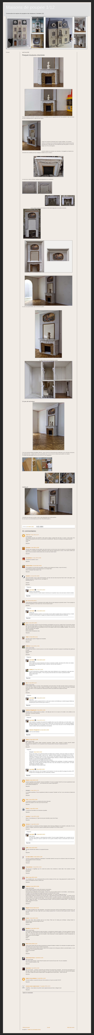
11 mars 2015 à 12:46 (33, 799)
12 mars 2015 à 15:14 (37, 867)
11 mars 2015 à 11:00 (33, 780)
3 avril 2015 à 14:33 (39, 957)
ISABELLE (28, 646)
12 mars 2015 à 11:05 (38, 856)
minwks (27, 918)
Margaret (28, 907)
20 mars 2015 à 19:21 (33, 918)
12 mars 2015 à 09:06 (32, 847)
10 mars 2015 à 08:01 (35, 575)
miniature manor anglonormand (32, 986)
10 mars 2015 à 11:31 (33, 636)
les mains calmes (29, 856)
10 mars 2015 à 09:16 (32, 600)
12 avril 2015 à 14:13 (41, 978)
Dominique (28, 547)
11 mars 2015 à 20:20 (34, 824)
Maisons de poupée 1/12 (30, 7)
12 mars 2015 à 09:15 (40, 834)
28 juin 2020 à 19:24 (40, 769)
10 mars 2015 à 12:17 (32, 682)
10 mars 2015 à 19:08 (44, 729)
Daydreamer (28, 968)
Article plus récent (26, 1027)
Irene (27, 877)
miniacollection (29, 867)
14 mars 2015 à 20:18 (34, 886)
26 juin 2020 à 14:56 (38, 752)
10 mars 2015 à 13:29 (40, 698)
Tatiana (27, 739)
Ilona (27, 622)
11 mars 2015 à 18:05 (34, 816)
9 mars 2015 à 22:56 (35, 547)
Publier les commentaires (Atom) (34, 1029)
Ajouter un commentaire (28, 992)
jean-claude (31, 589)
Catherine (28, 886)
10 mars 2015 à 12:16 (35, 646)
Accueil (48, 1027)
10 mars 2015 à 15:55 (33, 739)
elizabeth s (28, 575)
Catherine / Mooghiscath (31, 710)
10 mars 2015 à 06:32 (37, 565)
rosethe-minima (29, 565)
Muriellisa (28, 928)
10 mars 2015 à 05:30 (36, 557)
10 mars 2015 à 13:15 (40, 720)
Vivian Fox (28, 534)
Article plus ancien (70, 1027)
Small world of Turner (30, 957)
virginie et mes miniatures (31, 978)
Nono (27, 943)
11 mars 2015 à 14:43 (33, 808)
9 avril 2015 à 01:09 (35, 968)
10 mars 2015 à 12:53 (40, 710)
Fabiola (27, 808)
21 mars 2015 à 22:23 (34, 928)
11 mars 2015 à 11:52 (34, 790)
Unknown (28, 824)
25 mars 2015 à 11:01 (32, 943)
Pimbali (27, 780)
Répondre (28, 543)
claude (27, 636)
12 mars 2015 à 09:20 (40, 589)
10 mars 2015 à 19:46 (38, 669)
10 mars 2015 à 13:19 (40, 610)
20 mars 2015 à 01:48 (34, 907)
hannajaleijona (29, 557)
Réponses (29, 587)
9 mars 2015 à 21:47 (35, 534)
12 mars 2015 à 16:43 (32, 877)
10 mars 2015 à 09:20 (32, 622)
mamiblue (28, 816)
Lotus (27, 799)
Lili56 (27, 847)
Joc (26, 600)
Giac (27, 682)
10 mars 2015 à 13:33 (40, 659)
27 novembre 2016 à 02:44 (45, 986)
